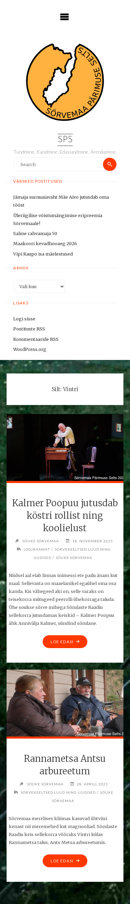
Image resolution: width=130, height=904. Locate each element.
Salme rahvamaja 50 (35, 233)
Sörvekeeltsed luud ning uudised (58, 792)
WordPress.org (29, 349)
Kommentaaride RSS (36, 339)
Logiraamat (37, 549)
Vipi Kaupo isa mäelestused (43, 254)
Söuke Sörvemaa (74, 558)
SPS (65, 140)
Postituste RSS (29, 329)
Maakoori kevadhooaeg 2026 (45, 243)
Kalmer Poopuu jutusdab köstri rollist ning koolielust (65, 516)
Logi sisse (24, 318)
